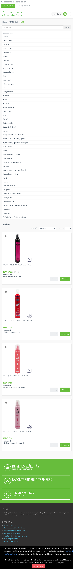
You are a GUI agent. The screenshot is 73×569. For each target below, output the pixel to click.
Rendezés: (34, 228)
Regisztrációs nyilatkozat (11, 533)
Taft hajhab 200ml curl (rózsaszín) (17, 431)
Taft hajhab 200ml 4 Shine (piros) (16, 376)
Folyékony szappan (8, 84)
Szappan (5, 182)
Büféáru (5, 56)
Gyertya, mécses (8, 92)
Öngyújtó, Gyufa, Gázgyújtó (11, 154)
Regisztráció (8, 6)
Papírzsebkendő (7, 158)
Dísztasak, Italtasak (9, 72)
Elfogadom (38, 566)
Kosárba (65, 279)
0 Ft (61, 14)
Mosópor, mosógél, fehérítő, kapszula (14, 139)
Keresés (67, 27)
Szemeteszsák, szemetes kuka (12, 194)
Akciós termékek (8, 33)
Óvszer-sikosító (7, 146)
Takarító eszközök (8, 201)
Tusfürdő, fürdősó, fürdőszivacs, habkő (14, 217)
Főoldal (4, 22)
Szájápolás (6, 190)
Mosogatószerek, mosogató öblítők (13, 135)
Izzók (4, 115)
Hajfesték (6, 103)
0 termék (56, 14)
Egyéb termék (7, 80)
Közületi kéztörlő (8, 123)
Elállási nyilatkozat (9, 525)
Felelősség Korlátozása (11, 539)
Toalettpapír (7, 213)
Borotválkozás (7, 52)
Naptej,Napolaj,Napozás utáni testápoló (15, 143)
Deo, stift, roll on (8, 68)
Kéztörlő (5, 119)
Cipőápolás (6, 60)
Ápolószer (6, 45)
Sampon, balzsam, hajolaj (10, 174)
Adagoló (5, 37)
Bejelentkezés (25, 6)
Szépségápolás (13, 22)
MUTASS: (61, 228)
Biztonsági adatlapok (10, 541)
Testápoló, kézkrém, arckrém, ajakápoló (15, 205)
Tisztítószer (6, 209)
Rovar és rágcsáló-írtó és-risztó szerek (14, 170)
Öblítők (5, 150)
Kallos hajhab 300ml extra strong (17, 265)
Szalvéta (5, 178)
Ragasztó (6, 166)
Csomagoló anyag (8, 64)
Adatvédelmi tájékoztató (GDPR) (14, 531)
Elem (4, 76)
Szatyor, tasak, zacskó (9, 186)
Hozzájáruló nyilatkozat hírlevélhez (15, 536)
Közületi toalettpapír (9, 127)
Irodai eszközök (7, 111)
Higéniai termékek (8, 107)
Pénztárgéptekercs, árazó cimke (12, 162)
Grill (4, 88)
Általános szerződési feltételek (14, 528)
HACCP (5, 99)
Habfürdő (6, 96)
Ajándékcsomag (7, 41)
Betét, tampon (7, 48)
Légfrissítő (6, 131)
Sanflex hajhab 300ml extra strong (17, 320)
